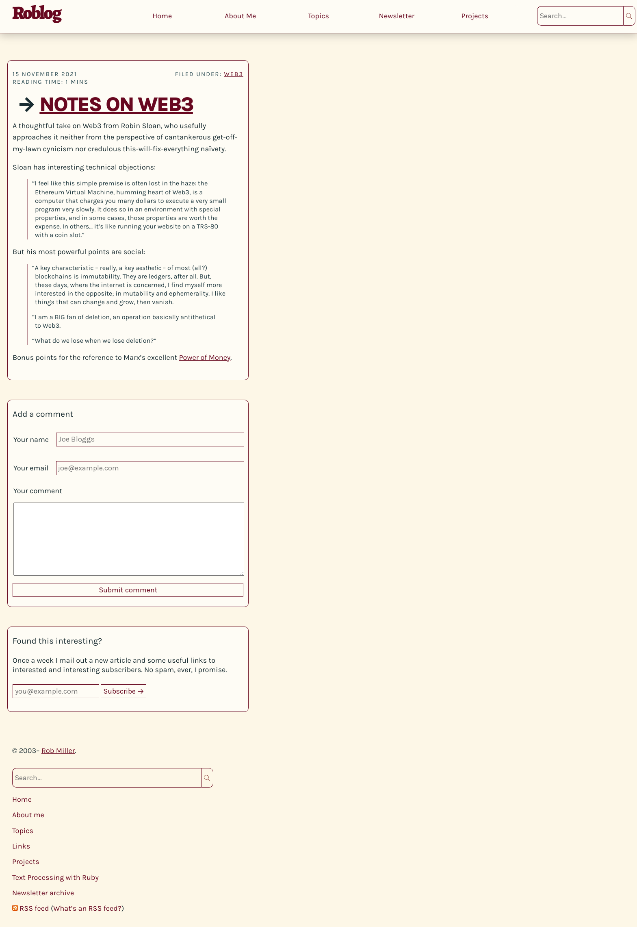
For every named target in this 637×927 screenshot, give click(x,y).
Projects (474, 15)
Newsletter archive (43, 892)
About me (28, 814)
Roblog (36, 12)
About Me (240, 15)
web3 (233, 74)
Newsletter (397, 15)
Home (162, 15)
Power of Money (205, 357)
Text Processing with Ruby (55, 877)
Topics (318, 15)
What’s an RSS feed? (87, 908)
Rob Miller (58, 750)
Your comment (37, 490)
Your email (31, 468)
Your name (31, 439)
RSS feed (34, 908)
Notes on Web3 (116, 104)
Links (21, 846)
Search (629, 16)
